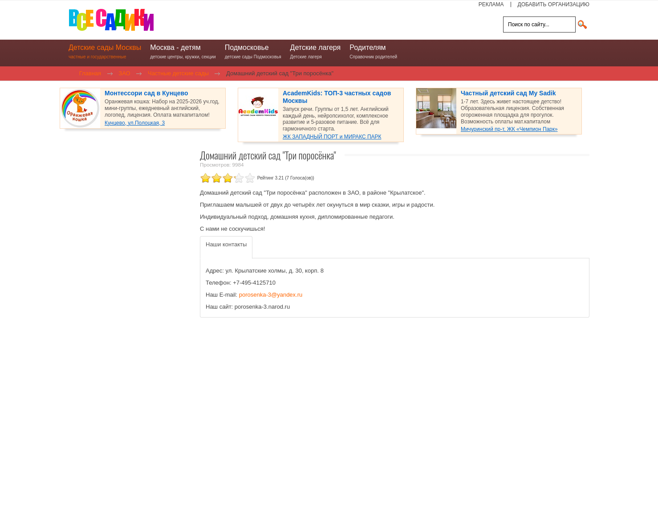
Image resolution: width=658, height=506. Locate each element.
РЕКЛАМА (491, 4)
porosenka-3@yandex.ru (271, 294)
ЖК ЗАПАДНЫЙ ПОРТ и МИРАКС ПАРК (332, 137)
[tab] (226, 247)
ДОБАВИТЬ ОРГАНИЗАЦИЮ (553, 4)
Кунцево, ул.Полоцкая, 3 (135, 123)
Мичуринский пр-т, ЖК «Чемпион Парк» (509, 129)
